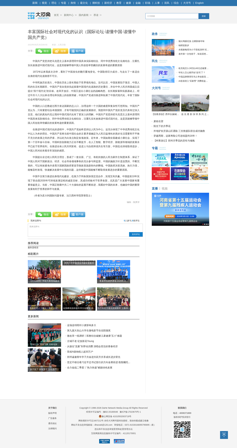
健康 (128, 3)
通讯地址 (52, 423)
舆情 (73, 3)
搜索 (204, 16)
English (199, 3)
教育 (119, 3)
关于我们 (52, 408)
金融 (138, 3)
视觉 (44, 3)
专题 (63, 3)
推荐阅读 (33, 243)
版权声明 (52, 413)
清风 (166, 3)
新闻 (34, 3)
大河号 (187, 3)
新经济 (108, 3)
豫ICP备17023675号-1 (130, 412)
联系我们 (182, 408)
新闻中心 (69, 15)
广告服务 (52, 418)
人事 (157, 3)
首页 (56, 15)
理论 (54, 3)
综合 (176, 3)
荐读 (96, 15)
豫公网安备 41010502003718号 (115, 416)
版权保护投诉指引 (182, 417)
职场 (147, 3)
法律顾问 (52, 428)
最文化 (84, 3)
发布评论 (136, 234)
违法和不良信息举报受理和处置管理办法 (113, 429)
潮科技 (96, 3)
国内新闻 (83, 15)
